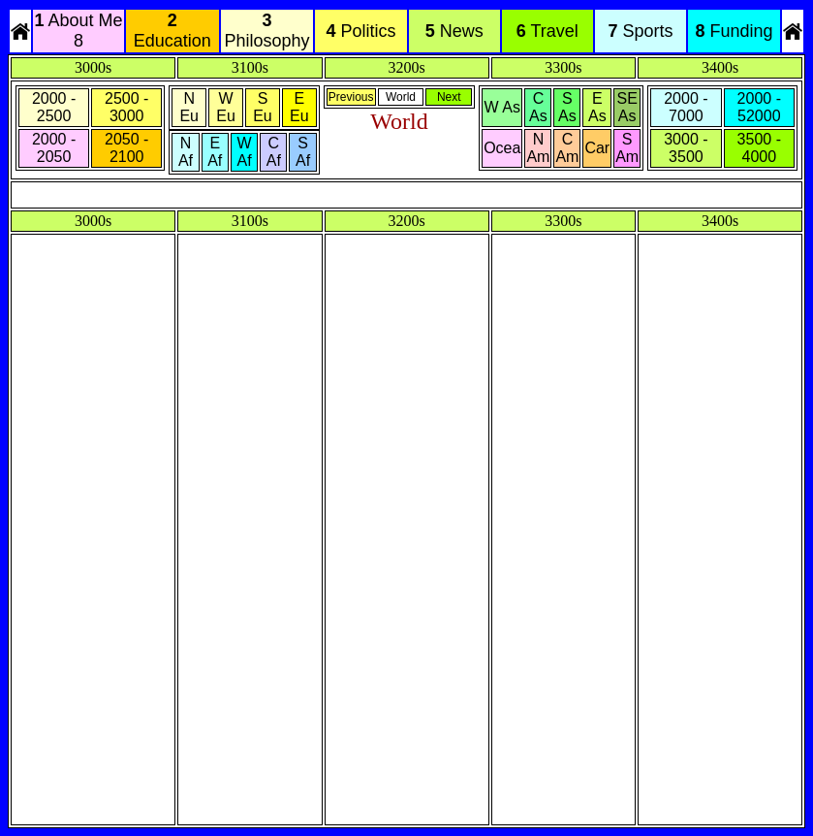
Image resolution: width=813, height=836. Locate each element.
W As (502, 107)
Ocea (502, 148)
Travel (547, 31)
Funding (734, 31)
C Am (566, 148)
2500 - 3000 (126, 107)
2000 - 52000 (759, 107)
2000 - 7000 (685, 107)
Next (449, 97)
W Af (243, 152)
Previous (351, 97)
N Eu (189, 107)
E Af (214, 152)
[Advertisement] (93, 529)
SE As (627, 107)
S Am (627, 148)
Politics (361, 31)
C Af (273, 152)
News (454, 31)
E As (597, 107)
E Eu (299, 107)
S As (567, 107)
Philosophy (266, 30)
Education (172, 30)
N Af (185, 152)
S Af (303, 152)
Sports (640, 31)
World (401, 97)
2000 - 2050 (54, 148)
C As (538, 107)
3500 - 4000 (759, 148)
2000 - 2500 (54, 107)
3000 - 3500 (685, 148)
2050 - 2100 (126, 148)
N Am (537, 148)
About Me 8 (78, 30)
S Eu (262, 107)
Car (597, 148)
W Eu (225, 107)
